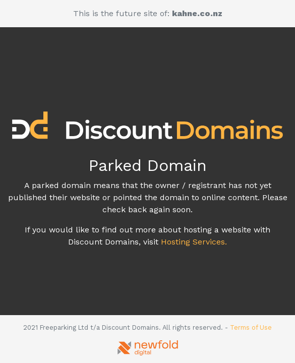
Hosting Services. (194, 242)
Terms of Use (251, 327)
